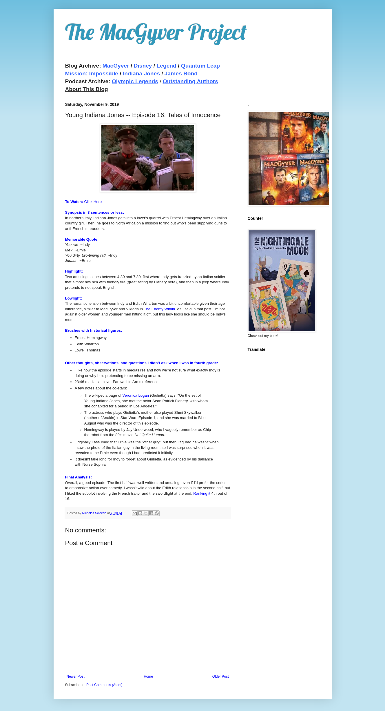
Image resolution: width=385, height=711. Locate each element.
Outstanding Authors (190, 81)
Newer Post (76, 676)
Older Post (220, 676)
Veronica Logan (135, 395)
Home (148, 676)
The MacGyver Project (156, 31)
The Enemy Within (159, 309)
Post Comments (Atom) (104, 685)
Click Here (93, 201)
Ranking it (201, 493)
